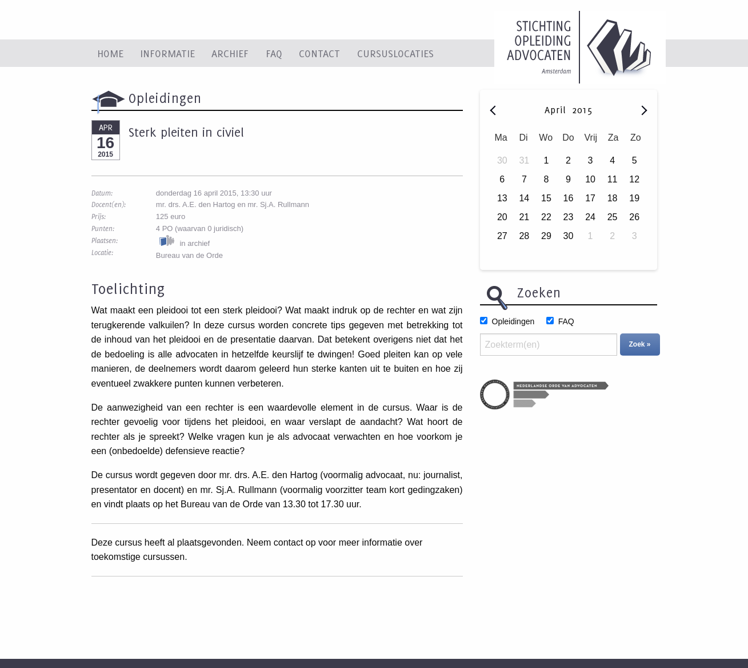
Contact (319, 53)
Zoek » (640, 344)
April (557, 110)
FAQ (274, 53)
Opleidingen (513, 321)
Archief (230, 53)
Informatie (167, 53)
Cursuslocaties (395, 53)
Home (110, 53)
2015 (582, 110)
